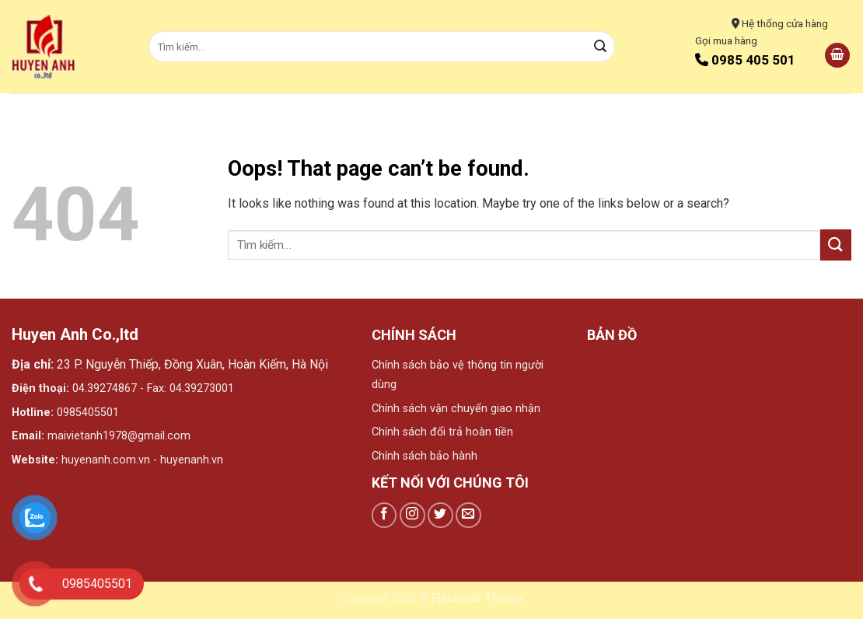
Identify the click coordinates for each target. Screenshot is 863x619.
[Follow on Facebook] (384, 515)
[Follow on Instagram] (412, 515)
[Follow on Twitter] (440, 515)
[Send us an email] (468, 515)
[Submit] (600, 46)
